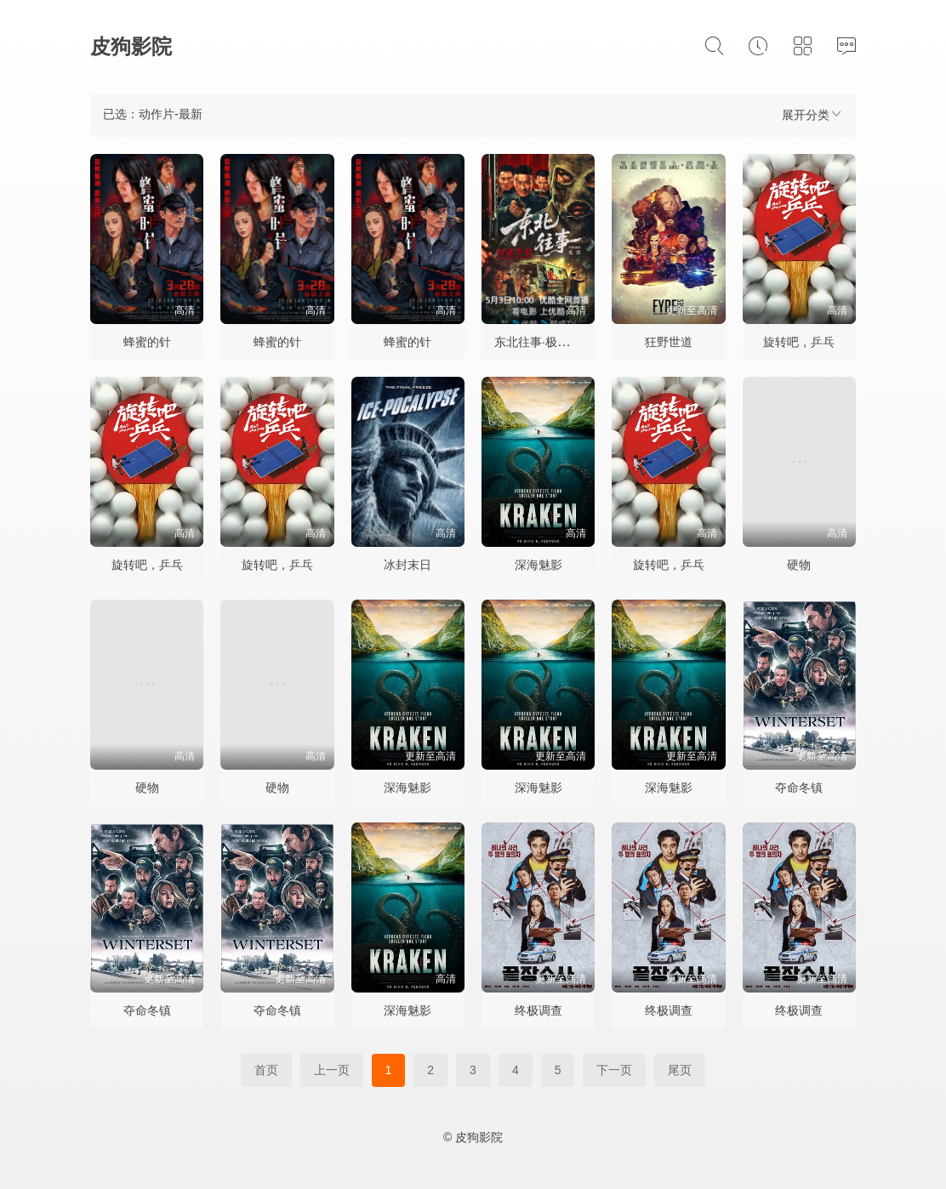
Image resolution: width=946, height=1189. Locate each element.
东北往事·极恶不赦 (543, 342)
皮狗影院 (131, 46)
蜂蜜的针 (147, 342)
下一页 (614, 1070)
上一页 (332, 1070)
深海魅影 (538, 565)
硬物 (799, 565)
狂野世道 (668, 342)
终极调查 (538, 1010)
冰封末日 (407, 565)
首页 (266, 1070)
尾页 (680, 1070)
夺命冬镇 (799, 787)
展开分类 (812, 114)
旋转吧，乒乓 (799, 342)
